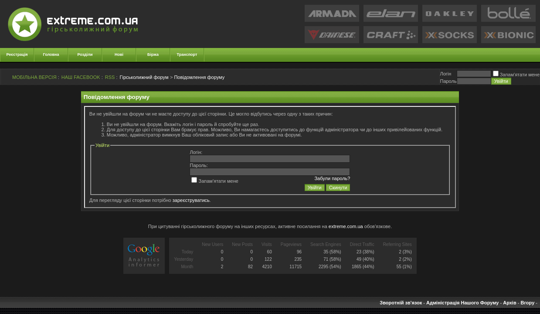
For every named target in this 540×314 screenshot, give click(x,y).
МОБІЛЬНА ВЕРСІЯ (34, 77)
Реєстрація (17, 54)
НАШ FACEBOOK (80, 77)
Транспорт (187, 54)
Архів (509, 302)
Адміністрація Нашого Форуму (462, 302)
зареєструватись (191, 200)
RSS (110, 77)
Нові (119, 54)
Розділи (84, 54)
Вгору (527, 302)
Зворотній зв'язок (401, 302)
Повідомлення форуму (199, 77)
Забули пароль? (332, 178)
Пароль (448, 81)
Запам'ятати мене (516, 74)
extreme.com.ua (346, 226)
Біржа (153, 54)
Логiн (445, 73)
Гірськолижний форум (144, 77)
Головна (51, 54)
